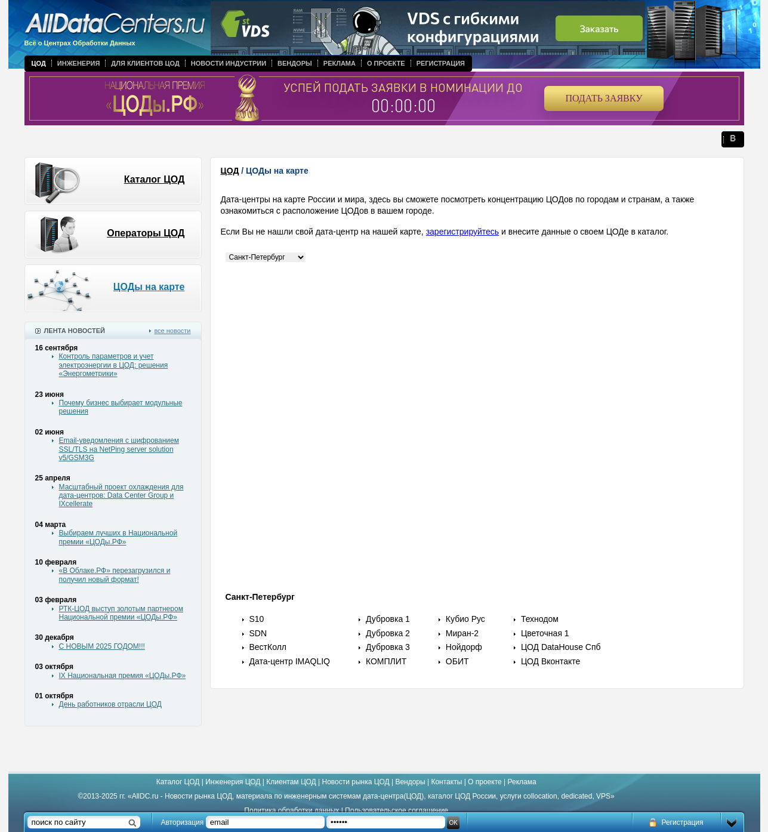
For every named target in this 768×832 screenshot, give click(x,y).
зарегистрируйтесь (462, 231)
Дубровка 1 (388, 619)
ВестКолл (268, 647)
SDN (258, 633)
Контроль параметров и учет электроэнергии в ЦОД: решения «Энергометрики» (113, 365)
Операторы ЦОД (145, 233)
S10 (256, 619)
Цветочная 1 (545, 633)
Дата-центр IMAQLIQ (289, 661)
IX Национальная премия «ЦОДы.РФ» (122, 675)
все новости (172, 330)
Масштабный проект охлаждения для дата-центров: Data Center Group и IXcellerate (121, 496)
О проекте (386, 63)
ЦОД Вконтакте (551, 661)
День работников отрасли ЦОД (110, 704)
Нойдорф (464, 647)
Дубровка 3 (388, 647)
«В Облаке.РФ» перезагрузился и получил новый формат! (115, 574)
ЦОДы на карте (149, 287)
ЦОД (39, 63)
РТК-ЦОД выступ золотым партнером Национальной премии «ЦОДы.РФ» (121, 613)
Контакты (446, 782)
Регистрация (441, 63)
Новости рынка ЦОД (356, 782)
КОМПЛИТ (386, 661)
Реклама (339, 63)
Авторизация (182, 822)
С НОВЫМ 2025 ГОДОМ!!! (102, 646)
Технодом (540, 619)
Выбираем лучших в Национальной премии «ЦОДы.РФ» (118, 537)
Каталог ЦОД (154, 179)
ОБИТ (457, 661)
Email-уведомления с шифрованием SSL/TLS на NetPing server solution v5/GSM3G (119, 449)
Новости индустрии (228, 63)
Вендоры (294, 63)
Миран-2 (462, 633)
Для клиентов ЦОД (145, 63)
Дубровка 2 (388, 633)
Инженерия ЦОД (232, 782)
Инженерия (78, 63)
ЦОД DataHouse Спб (561, 647)
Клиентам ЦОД (291, 782)
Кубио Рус (465, 619)
